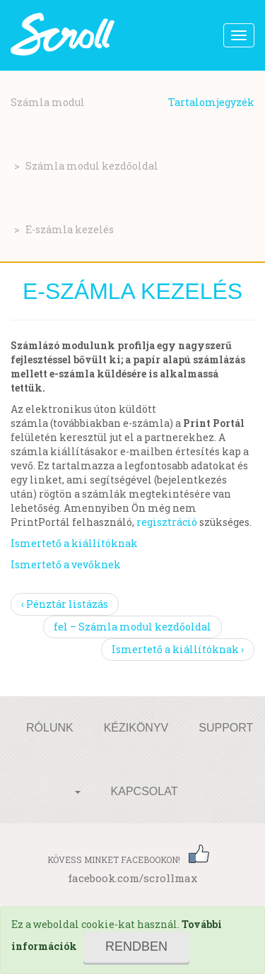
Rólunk (49, 728)
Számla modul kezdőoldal (91, 165)
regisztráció (166, 522)
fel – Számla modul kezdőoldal (132, 626)
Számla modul (48, 102)
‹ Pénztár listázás (64, 604)
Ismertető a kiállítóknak (74, 543)
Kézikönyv (136, 728)
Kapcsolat (144, 791)
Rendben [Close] (136, 946)
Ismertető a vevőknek (66, 564)
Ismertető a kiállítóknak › (178, 649)
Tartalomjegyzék (211, 102)
